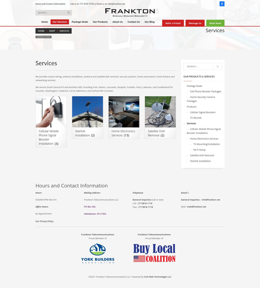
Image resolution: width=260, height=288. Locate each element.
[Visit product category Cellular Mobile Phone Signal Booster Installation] (51, 121)
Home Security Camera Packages (201, 99)
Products (191, 106)
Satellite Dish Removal (202, 155)
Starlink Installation (200, 161)
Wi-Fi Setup (200, 149)
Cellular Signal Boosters (203, 112)
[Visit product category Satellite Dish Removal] (160, 117)
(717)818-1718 (145, 203)
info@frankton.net (116, 3)
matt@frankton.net (196, 206)
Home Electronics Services (204, 138)
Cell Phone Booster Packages (205, 91)
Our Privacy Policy (44, 221)
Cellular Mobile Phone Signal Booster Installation (204, 131)
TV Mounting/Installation (207, 144)
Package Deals (194, 85)
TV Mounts (196, 117)
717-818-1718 (86, 3)
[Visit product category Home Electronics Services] (124, 117)
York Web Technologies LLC (157, 276)
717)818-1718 (146, 206)
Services (191, 123)
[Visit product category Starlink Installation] (87, 117)
